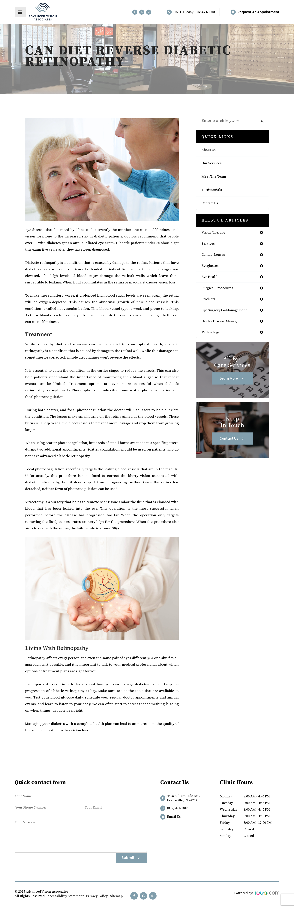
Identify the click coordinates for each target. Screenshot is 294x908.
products (210, 302)
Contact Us (211, 203)
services (209, 244)
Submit (128, 857)
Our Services (213, 163)
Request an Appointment (258, 12)
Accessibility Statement (65, 896)
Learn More (229, 384)
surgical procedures (220, 291)
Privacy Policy (97, 896)
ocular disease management (227, 325)
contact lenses (215, 256)
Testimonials (213, 190)
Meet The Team (216, 176)
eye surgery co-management (228, 314)
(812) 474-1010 (177, 808)
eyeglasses (211, 267)
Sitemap (116, 896)
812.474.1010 (205, 12)
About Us (210, 150)
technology (212, 337)
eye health (211, 279)
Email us (174, 816)
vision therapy (215, 232)
